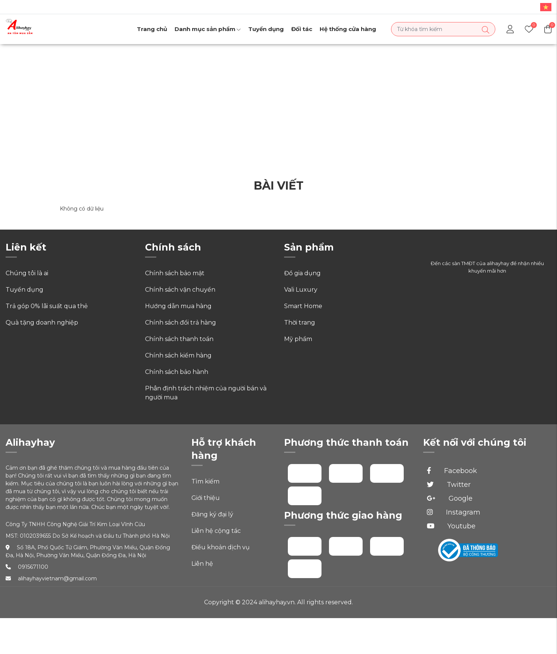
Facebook (452, 471)
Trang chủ (152, 29)
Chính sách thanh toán (179, 339)
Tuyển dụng (266, 29)
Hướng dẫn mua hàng (178, 306)
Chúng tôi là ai (27, 273)
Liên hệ (202, 563)
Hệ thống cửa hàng (348, 29)
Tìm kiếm (205, 481)
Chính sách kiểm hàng (178, 355)
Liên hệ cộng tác (216, 530)
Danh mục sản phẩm (208, 29)
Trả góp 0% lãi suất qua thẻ (47, 306)
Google (450, 498)
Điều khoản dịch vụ (220, 547)
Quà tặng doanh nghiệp (42, 322)
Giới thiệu (205, 497)
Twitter (449, 484)
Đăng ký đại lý (212, 514)
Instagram (453, 512)
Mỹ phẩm (298, 339)
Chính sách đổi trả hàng (180, 322)
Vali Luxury (300, 289)
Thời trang (299, 322)
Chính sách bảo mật (174, 273)
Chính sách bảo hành (176, 371)
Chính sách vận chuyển (180, 289)
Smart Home (303, 306)
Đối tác (301, 29)
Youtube (451, 526)
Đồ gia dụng (302, 273)
